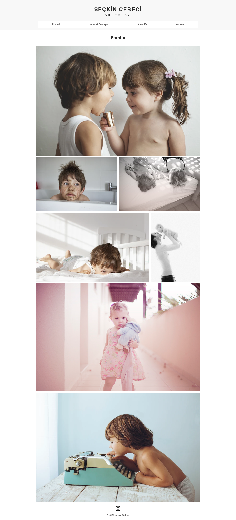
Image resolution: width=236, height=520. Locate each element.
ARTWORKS (118, 14)
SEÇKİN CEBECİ (118, 9)
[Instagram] (118, 508)
